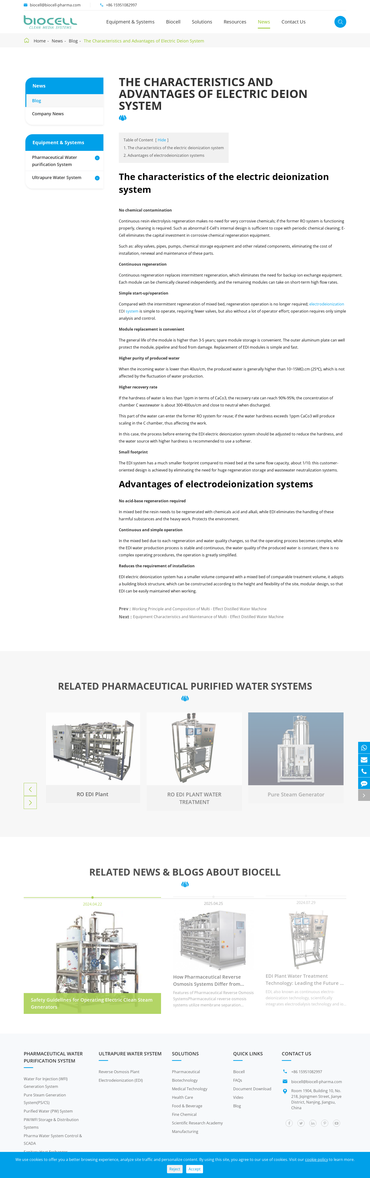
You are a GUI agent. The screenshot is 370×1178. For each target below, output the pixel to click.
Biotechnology (185, 1080)
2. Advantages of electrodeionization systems (164, 155)
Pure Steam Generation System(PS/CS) (45, 1098)
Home (40, 41)
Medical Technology (189, 1088)
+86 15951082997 (121, 5)
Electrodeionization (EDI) (121, 1080)
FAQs (237, 1080)
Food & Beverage (187, 1106)
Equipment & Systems (130, 21)
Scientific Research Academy (197, 1123)
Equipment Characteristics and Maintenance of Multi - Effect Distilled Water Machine (208, 614)
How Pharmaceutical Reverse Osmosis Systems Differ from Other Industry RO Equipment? (208, 978)
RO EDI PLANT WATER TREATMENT (192, 798)
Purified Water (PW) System (48, 1111)
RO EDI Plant (90, 794)
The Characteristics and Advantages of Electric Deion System (144, 41)
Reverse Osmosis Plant (119, 1071)
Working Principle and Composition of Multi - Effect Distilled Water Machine (199, 607)
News (264, 21)
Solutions (202, 21)
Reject (174, 1169)
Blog (73, 41)
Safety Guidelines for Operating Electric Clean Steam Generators (92, 1000)
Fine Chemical (184, 1114)
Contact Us (294, 21)
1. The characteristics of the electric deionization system (174, 147)
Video (238, 1097)
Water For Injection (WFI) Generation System (46, 1082)
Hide (162, 140)
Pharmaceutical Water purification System (54, 160)
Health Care (182, 1097)
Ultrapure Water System (56, 177)
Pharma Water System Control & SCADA (53, 1139)
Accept (195, 1169)
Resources (235, 21)
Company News (48, 113)
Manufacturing (185, 1131)
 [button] (30, 789)
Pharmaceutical (186, 1071)
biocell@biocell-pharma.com (55, 5)
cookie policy (316, 1159)
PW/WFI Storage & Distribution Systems (51, 1123)
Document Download (252, 1088)
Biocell (173, 21)
